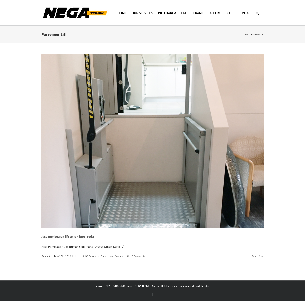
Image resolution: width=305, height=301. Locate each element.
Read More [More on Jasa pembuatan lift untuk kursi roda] (258, 256)
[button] (257, 12)
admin (48, 256)
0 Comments (138, 256)
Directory (205, 285)
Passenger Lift (121, 256)
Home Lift (79, 256)
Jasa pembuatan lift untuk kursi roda (67, 236)
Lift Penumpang (105, 256)
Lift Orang (90, 256)
